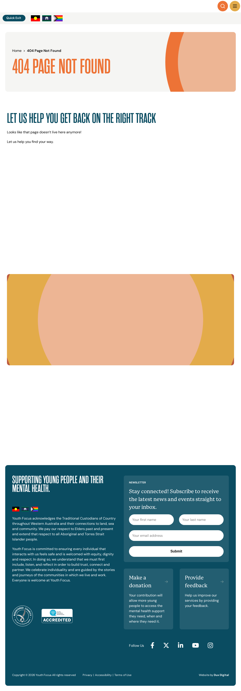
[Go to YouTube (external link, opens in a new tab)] (195, 645)
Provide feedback (196, 582)
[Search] (223, 6)
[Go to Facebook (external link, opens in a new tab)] (152, 645)
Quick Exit (13, 18)
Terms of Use (122, 675)
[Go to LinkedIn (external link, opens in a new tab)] (180, 645)
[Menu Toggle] (235, 6)
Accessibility (103, 675)
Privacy (87, 675)
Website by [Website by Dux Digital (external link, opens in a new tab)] (214, 675)
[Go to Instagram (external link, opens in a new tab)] (210, 645)
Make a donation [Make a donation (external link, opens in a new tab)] (140, 582)
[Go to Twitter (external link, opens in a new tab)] (166, 645)
